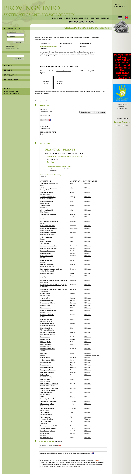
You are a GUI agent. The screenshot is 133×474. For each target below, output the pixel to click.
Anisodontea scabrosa (48, 214)
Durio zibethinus (46, 260)
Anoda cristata (45, 217)
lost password (12, 48)
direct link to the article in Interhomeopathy (78, 453)
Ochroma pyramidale (47, 360)
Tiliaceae (87, 419)
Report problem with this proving (92, 112)
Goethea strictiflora (47, 273)
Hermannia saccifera (47, 300)
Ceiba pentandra (46, 237)
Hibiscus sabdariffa (47, 315)
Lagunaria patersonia (47, 332)
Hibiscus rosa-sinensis (48, 310)
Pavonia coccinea (46, 365)
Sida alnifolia (44, 375)
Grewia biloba (45, 293)
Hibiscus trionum (46, 319)
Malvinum (43, 353)
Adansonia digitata (46, 192)
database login (12, 29)
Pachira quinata (45, 362)
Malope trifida (45, 339)
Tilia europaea (45, 417)
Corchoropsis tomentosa (48, 248)
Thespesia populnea (47, 404)
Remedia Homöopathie (63, 71)
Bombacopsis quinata (47, 226)
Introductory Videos (82, 22)
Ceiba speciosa (45, 241)
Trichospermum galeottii (48, 426)
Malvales (87, 37)
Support (105, 18)
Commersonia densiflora (48, 246)
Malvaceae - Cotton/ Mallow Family (59, 166)
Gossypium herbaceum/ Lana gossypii (53, 285)
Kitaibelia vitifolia (46, 328)
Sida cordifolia (45, 379)
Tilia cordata (44, 412)
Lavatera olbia (45, 337)
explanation (58, 441)
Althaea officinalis (46, 201)
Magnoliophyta (47, 37)
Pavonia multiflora (46, 367)
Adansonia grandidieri (48, 197)
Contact (95, 18)
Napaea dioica (45, 357)
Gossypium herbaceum (48, 276)
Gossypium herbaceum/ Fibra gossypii (53, 280)
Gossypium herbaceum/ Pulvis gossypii (53, 289)
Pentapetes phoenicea (48, 370)
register (10, 46)
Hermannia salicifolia (47, 303)
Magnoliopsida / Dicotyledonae (63, 37)
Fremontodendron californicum (51, 269)
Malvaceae (95, 37)
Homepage (57, 18)
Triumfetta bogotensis (47, 431)
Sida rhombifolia (46, 392)
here (122, 125)
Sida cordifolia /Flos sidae (49, 383)
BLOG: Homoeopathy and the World (11, 91)
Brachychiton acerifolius (48, 228)
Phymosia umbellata (47, 372)
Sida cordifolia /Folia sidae (49, 388)
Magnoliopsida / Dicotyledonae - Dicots (67, 156)
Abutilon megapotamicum (49, 188)
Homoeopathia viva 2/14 (88, 460)
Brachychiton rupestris (48, 232)
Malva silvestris (45, 344)
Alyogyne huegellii (46, 210)
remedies (9, 65)
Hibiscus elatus (45, 308)
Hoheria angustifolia (47, 323)
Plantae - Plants (60, 149)
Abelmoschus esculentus (49, 183)
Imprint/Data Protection (76, 18)
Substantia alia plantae (91, 355)
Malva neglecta (45, 342)
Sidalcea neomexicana (48, 397)
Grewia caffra (45, 298)
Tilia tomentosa (45, 421)
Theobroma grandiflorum (48, 401)
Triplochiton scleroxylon (48, 428)
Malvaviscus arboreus (47, 348)
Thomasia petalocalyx (47, 408)
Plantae (37, 37)
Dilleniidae (78, 37)
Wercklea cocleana (46, 438)
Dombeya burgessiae (47, 251)
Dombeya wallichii (46, 256)
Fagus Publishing (118, 6)
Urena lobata (44, 433)
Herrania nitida (45, 305)
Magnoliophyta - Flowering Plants (66, 153)
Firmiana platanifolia (47, 264)
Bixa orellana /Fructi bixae (49, 221)
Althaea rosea (45, 205)
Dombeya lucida (45, 253)
